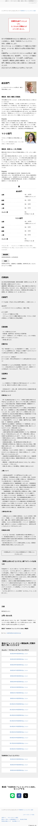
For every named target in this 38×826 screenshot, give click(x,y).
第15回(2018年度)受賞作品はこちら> (19, 732)
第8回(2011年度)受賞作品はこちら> (19, 692)
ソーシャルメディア (32, 2)
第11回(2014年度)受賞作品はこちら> (19, 709)
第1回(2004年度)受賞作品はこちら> (19, 653)
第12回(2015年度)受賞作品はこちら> (19, 715)
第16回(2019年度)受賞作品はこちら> (19, 737)
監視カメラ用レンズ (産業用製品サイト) (28, 0)
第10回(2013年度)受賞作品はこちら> (19, 704)
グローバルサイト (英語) (15, 0)
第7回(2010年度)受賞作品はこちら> (19, 687)
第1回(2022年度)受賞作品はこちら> (19, 759)
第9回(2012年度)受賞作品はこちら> (19, 698)
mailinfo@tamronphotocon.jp (14, 633)
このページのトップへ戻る (28, 814)
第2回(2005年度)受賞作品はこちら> (19, 659)
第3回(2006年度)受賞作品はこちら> (19, 664)
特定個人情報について (6, 821)
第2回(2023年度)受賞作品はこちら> (19, 764)
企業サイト (7, 0)
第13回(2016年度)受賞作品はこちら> (19, 721)
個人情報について (16, 821)
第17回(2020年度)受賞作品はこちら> (19, 743)
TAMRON (8, 4)
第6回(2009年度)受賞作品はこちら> (19, 681)
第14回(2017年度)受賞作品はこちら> (19, 726)
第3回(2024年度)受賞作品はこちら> (19, 770)
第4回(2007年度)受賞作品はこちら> (19, 670)
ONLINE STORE (23, 819)
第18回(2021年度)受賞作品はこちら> (19, 749)
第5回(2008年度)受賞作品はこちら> (19, 676)
